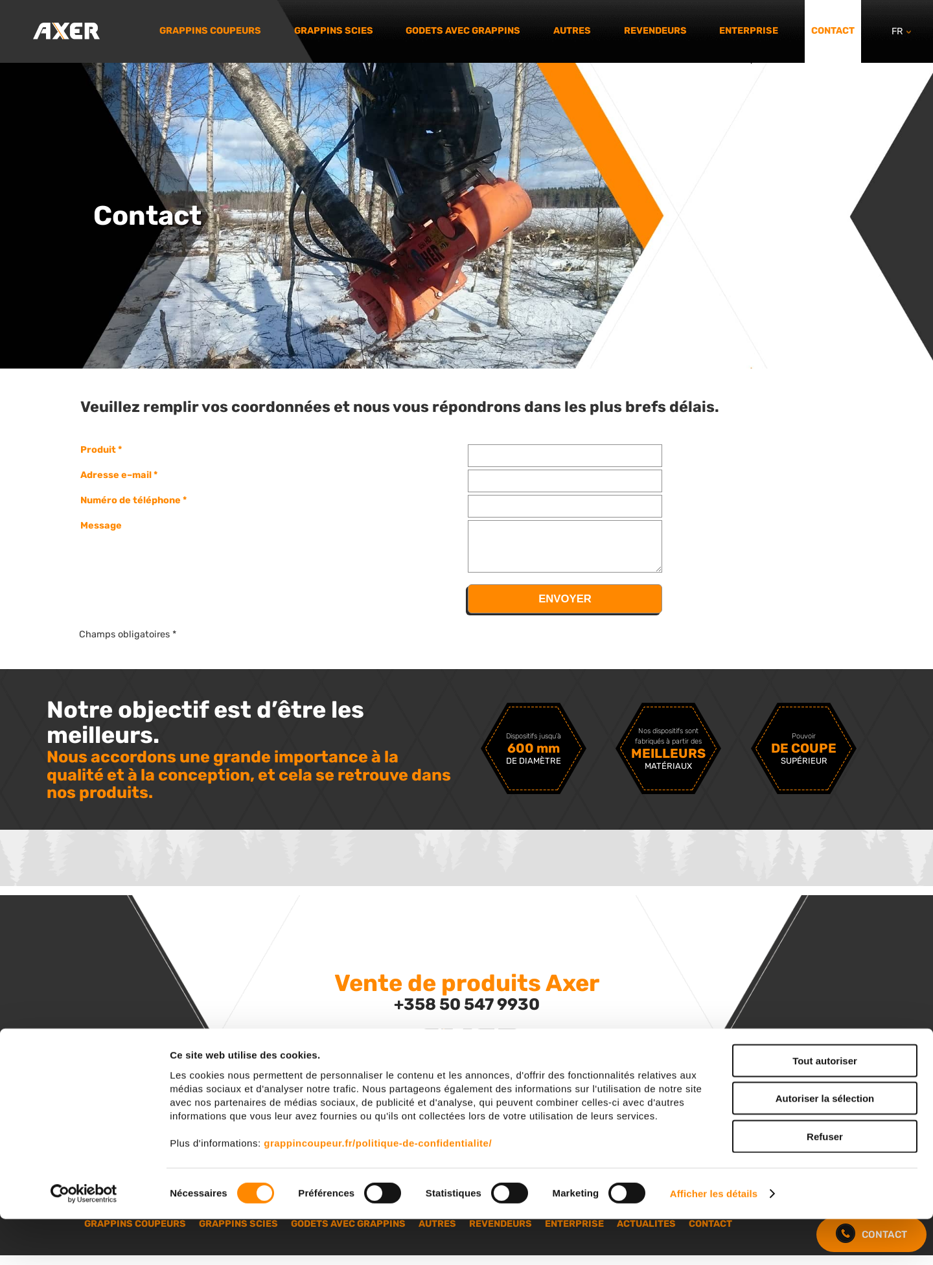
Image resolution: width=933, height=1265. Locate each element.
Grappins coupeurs (210, 30)
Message (101, 525)
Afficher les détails (713, 1239)
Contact (833, 30)
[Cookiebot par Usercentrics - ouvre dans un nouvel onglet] (84, 1239)
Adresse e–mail (116, 475)
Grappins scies (333, 30)
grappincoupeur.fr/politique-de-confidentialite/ (378, 1188)
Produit (98, 449)
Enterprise (748, 30)
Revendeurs (655, 30)
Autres (572, 30)
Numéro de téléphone (130, 500)
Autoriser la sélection (825, 1144)
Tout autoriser (824, 1105)
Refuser (825, 1181)
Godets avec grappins (463, 30)
